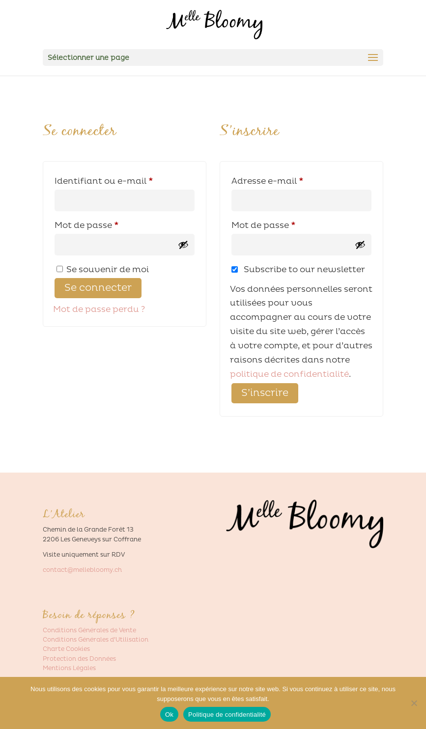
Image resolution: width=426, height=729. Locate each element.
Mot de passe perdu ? (99, 309)
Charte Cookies (66, 649)
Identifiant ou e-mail (125, 179)
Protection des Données (79, 659)
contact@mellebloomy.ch (82, 570)
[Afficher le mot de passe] (183, 244)
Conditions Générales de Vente (89, 630)
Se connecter (98, 288)
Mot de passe (111, 223)
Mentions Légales (69, 668)
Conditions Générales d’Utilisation (95, 640)
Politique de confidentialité (227, 714)
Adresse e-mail (291, 179)
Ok (169, 714)
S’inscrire (264, 393)
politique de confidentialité (289, 374)
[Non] (414, 703)
